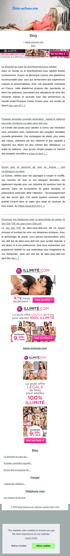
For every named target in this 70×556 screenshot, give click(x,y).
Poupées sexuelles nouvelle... (18, 463)
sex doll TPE (13, 228)
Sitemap (38, 507)
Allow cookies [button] (43, 546)
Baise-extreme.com (26, 507)
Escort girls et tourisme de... (17, 470)
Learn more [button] (31, 538)
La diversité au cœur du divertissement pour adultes (29, 66)
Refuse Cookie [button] (18, 546)
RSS (57, 507)
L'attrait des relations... (14, 484)
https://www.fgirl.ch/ (29, 206)
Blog (33, 46)
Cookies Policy (48, 507)
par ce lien (36, 153)
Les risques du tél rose (14, 497)
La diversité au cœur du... (16, 456)
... (23, 105)
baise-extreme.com (34, 42)
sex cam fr (14, 105)
